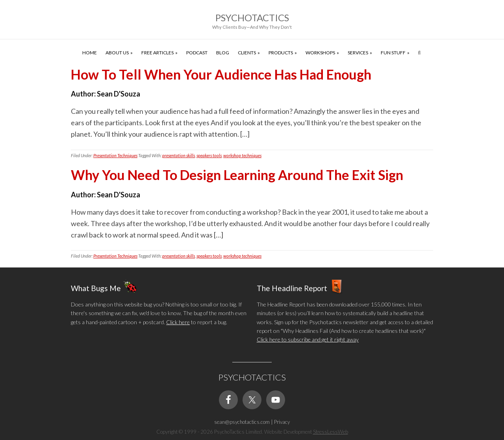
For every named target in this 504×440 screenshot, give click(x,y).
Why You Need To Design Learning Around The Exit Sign (237, 175)
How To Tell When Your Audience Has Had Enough (221, 74)
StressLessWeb (330, 432)
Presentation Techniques (115, 155)
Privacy (282, 422)
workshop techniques (242, 155)
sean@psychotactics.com (242, 422)
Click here (178, 322)
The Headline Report (292, 288)
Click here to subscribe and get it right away (308, 339)
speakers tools (209, 155)
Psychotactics (252, 17)
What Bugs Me (96, 288)
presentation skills (178, 155)
